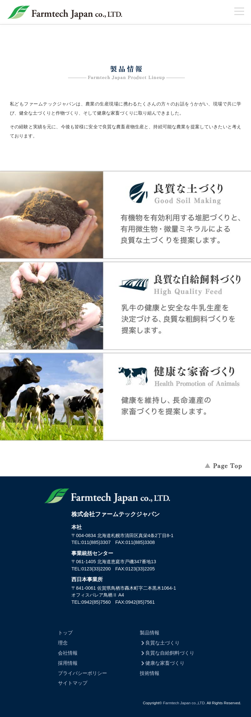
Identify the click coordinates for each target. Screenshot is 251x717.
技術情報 (149, 673)
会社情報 (68, 653)
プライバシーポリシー (82, 673)
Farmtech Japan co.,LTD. (184, 703)
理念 (63, 642)
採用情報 (68, 663)
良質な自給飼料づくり (167, 653)
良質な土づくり (160, 642)
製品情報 (149, 632)
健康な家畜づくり (162, 663)
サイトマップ (72, 683)
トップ (65, 632)
